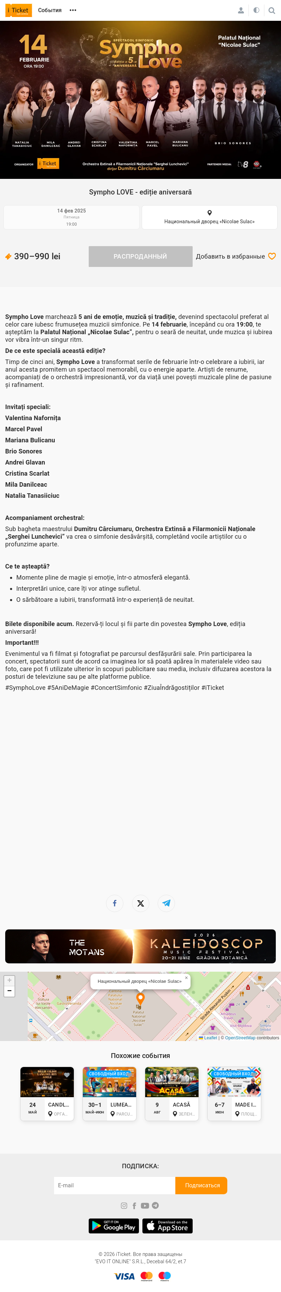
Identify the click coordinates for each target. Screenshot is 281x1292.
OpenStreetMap (240, 1037)
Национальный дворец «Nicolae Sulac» (210, 221)
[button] (140, 1000)
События (50, 10)
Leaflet (208, 1037)
